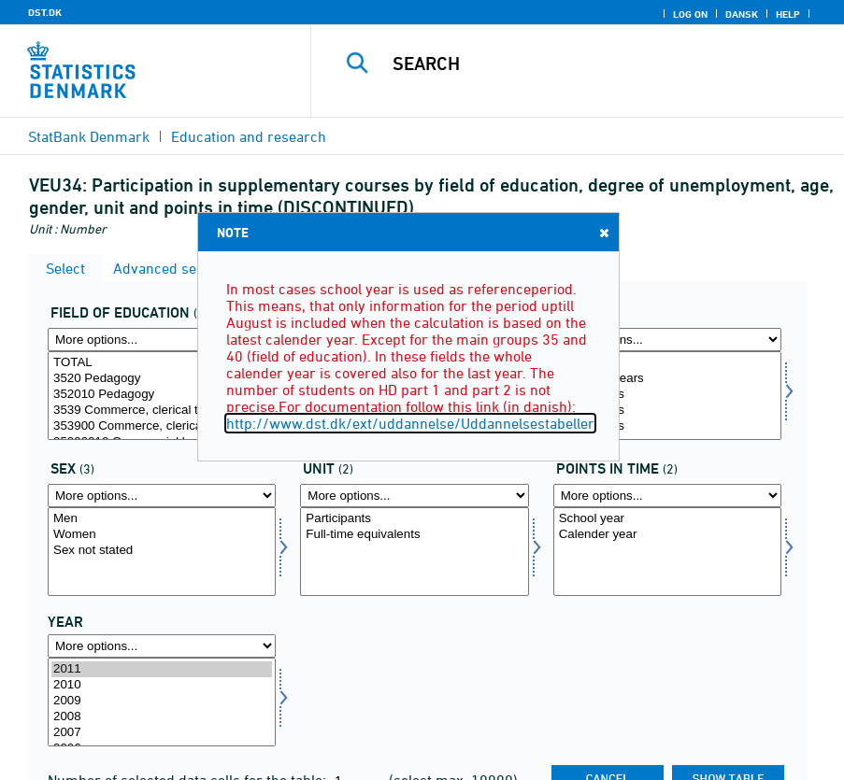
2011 (161, 669)
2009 (161, 701)
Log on (690, 14)
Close (602, 232)
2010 (161, 685)
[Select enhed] (414, 551)
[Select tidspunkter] (667, 551)
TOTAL (161, 363)
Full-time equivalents (414, 535)
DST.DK (45, 12)
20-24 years (667, 395)
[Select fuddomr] (162, 395)
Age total (667, 363)
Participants (414, 519)
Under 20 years (667, 379)
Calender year (667, 535)
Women (161, 535)
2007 (161, 733)
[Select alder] (667, 395)
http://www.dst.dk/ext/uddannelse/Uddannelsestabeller (410, 423)
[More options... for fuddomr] (162, 339)
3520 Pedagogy (161, 379)
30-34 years (667, 426)
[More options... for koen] (162, 495)
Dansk (741, 14)
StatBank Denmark (89, 136)
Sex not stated (161, 551)
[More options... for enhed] (414, 495)
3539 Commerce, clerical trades (161, 410)
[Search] (596, 63)
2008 (161, 717)
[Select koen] (162, 551)
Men (161, 519)
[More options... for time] (162, 646)
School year (667, 519)
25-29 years (667, 410)
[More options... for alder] (667, 339)
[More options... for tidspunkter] (667, 495)
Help (788, 14)
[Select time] (162, 702)
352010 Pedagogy (161, 395)
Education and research (248, 136)
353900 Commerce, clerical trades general (161, 426)
